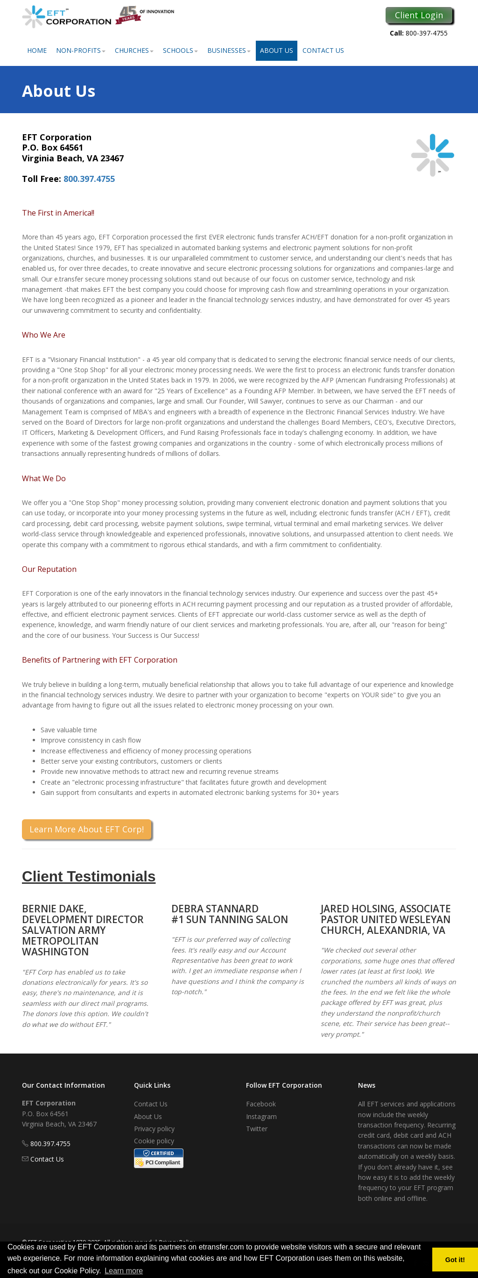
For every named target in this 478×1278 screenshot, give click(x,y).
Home (37, 50)
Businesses (229, 50)
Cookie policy (154, 1140)
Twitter (256, 1128)
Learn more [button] (124, 1271)
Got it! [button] (455, 1260)
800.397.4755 (89, 178)
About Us (276, 50)
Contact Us (323, 50)
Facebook (261, 1103)
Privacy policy (154, 1128)
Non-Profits (80, 50)
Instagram (261, 1116)
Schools (180, 50)
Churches (134, 50)
